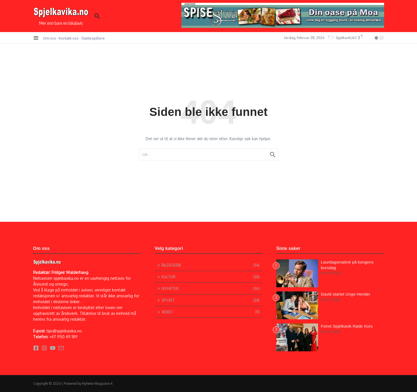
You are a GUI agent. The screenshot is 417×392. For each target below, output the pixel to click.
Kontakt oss (69, 38)
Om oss (49, 38)
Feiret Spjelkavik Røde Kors (347, 326)
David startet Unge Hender (345, 294)
